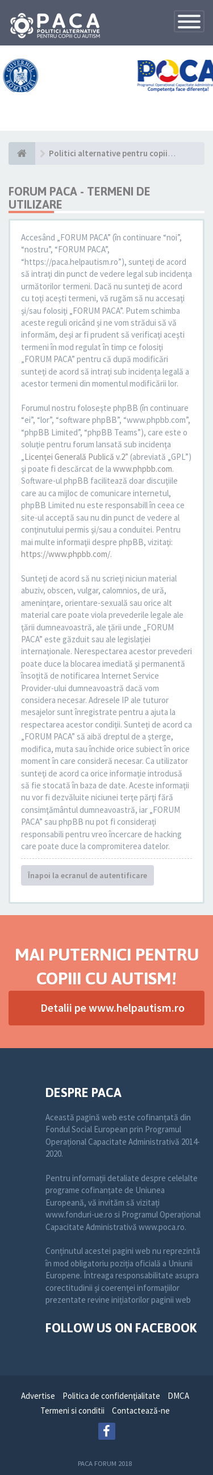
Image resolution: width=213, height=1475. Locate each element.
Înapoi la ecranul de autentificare (87, 875)
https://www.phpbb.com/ (65, 554)
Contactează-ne (141, 1410)
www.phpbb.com (142, 468)
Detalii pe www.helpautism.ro (112, 1007)
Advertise (38, 1395)
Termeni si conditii (72, 1410)
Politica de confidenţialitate (111, 1395)
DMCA (178, 1395)
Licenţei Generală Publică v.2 (74, 456)
